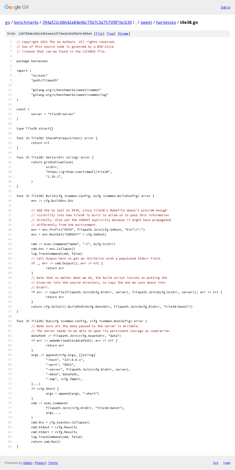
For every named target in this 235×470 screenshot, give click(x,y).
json (226, 463)
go (7, 22)
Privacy (40, 463)
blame (124, 34)
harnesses (166, 22)
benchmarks (26, 22)
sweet (146, 22)
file (99, 34)
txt (215, 463)
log (111, 34)
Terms (53, 463)
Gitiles (27, 463)
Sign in (225, 7)
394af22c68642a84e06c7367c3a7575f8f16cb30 (87, 22)
